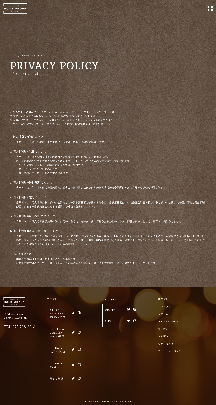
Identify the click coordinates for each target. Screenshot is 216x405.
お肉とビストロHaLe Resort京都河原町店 (59, 313)
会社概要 (163, 329)
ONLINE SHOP (112, 299)
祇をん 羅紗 (56, 378)
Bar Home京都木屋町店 (57, 349)
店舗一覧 (163, 314)
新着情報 (163, 299)
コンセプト (164, 306)
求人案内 (163, 336)
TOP (12, 55)
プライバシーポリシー (171, 351)
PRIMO (110, 309)
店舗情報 (52, 299)
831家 (108, 321)
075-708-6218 (23, 326)
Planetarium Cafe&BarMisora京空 (58, 332)
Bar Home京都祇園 (56, 365)
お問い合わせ (165, 343)
